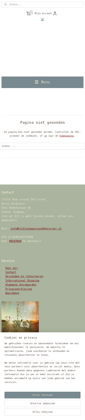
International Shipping (22, 280)
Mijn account (46, 13)
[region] (42, 364)
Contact (10, 272)
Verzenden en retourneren (24, 276)
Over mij (11, 268)
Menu (42, 82)
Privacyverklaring (18, 289)
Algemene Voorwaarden (20, 285)
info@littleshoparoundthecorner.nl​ (36, 228)
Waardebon (12, 293)
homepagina (67, 135)
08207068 (15, 241)
